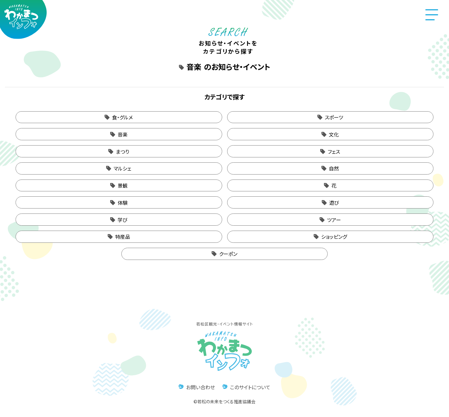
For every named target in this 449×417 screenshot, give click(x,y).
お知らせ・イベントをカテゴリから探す (228, 43)
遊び (334, 202)
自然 (334, 168)
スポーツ (334, 117)
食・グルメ (122, 117)
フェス (334, 151)
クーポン (228, 253)
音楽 (123, 134)
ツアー (334, 219)
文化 (334, 134)
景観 (123, 185)
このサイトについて (250, 387)
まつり (122, 151)
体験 (123, 202)
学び (122, 219)
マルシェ (122, 168)
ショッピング (334, 236)
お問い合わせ (200, 387)
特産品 (122, 236)
